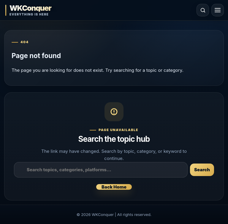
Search (202, 169)
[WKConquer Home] (42, 10)
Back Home (114, 187)
